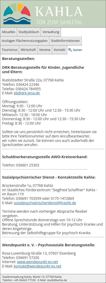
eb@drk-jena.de (27, 92)
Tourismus (9, 50)
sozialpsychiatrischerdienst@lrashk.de (45, 202)
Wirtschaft (28, 50)
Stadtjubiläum (29, 32)
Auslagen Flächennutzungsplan (25, 41)
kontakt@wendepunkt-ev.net (37, 266)
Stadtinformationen (65, 41)
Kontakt (59, 50)
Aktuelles (8, 32)
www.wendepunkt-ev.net (37, 261)
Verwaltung (50, 32)
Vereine (45, 50)
